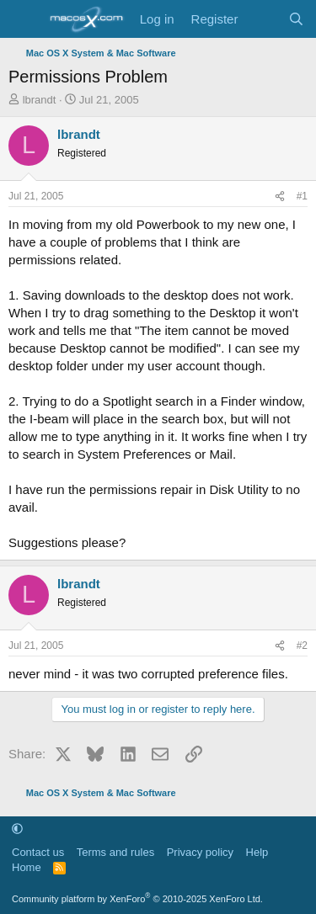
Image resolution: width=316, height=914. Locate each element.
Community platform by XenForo (137, 899)
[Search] (296, 19)
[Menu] (23, 19)
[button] (17, 829)
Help (257, 852)
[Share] (280, 196)
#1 (302, 196)
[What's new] (262, 19)
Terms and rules (115, 852)
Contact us (38, 852)
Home (26, 867)
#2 (302, 645)
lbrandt (39, 99)
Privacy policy (200, 852)
